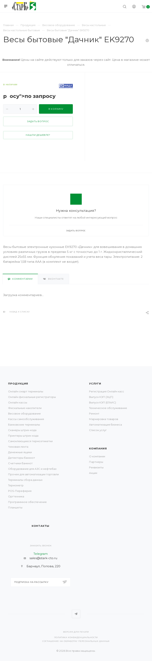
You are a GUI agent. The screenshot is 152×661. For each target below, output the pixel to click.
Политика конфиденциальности (76, 637)
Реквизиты (96, 467)
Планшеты (15, 507)
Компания (98, 448)
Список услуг (98, 430)
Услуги (95, 383)
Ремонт (94, 413)
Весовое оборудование (24, 413)
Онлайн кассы (17, 402)
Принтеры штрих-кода (23, 435)
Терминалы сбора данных (25, 479)
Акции (93, 472)
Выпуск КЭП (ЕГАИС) (102, 402)
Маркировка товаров (103, 419)
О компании (97, 456)
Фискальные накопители (25, 408)
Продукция (18, 383)
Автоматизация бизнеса (105, 424)
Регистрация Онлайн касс (106, 391)
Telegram (76, 614)
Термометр (16, 485)
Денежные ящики (20, 452)
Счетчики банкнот (20, 463)
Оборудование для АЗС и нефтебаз (32, 468)
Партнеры (96, 461)
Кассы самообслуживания (26, 419)
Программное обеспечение (27, 501)
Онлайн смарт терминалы (25, 391)
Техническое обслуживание (108, 408)
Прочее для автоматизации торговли (33, 474)
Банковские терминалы (24, 424)
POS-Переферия (19, 490)
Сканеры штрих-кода (22, 430)
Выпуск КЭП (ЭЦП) (101, 396)
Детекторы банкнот (21, 457)
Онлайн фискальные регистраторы (32, 396)
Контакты (40, 525)
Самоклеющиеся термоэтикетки (30, 441)
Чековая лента (18, 446)
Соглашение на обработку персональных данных (76, 641)
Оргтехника (16, 496)
